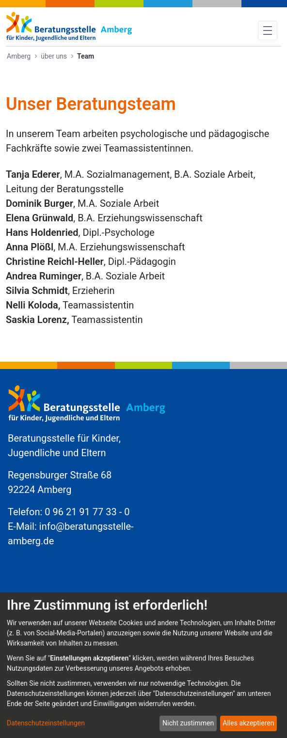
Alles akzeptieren (248, 723)
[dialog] (143, 665)
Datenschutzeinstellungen (46, 723)
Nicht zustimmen (188, 723)
